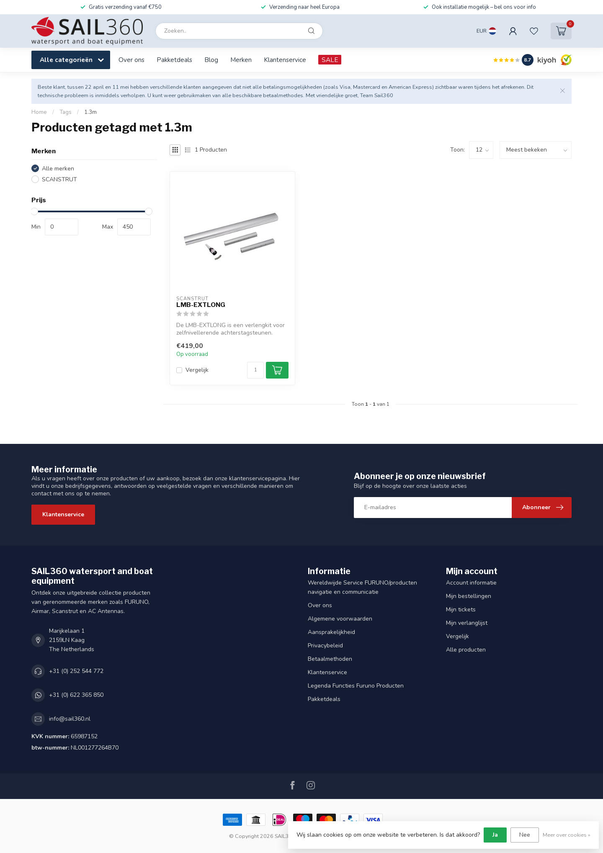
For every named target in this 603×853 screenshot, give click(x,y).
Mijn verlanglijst (466, 623)
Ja (495, 835)
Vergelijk (197, 370)
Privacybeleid (325, 645)
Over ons (131, 59)
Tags (65, 112)
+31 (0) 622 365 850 (76, 695)
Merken (241, 59)
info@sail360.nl (69, 719)
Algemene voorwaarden (340, 619)
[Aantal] (255, 370)
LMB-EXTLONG (200, 305)
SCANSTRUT (59, 179)
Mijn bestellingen (468, 596)
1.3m (90, 112)
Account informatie (471, 583)
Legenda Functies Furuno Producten (356, 686)
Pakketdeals (174, 59)
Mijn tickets (461, 609)
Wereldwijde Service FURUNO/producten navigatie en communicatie (362, 587)
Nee (524, 835)
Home (39, 112)
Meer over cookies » (566, 834)
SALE (330, 59)
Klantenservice (285, 59)
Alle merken (58, 168)
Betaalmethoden (330, 659)
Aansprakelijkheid (331, 632)
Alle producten (466, 650)
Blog (211, 59)
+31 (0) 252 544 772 (76, 671)
